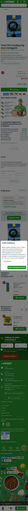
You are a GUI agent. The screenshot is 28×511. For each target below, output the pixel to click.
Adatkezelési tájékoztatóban (10, 258)
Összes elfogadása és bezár (16, 267)
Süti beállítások (7, 261)
